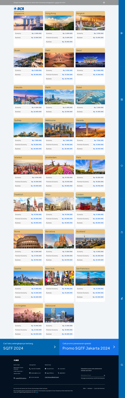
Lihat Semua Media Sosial (52, 377)
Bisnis (58, 9)
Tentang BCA (69, 9)
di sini (36, 392)
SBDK (84, 388)
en (103, 9)
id (100, 9)
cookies (57, 2)
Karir (80, 9)
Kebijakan (90, 388)
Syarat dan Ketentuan (99, 388)
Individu (49, 9)
